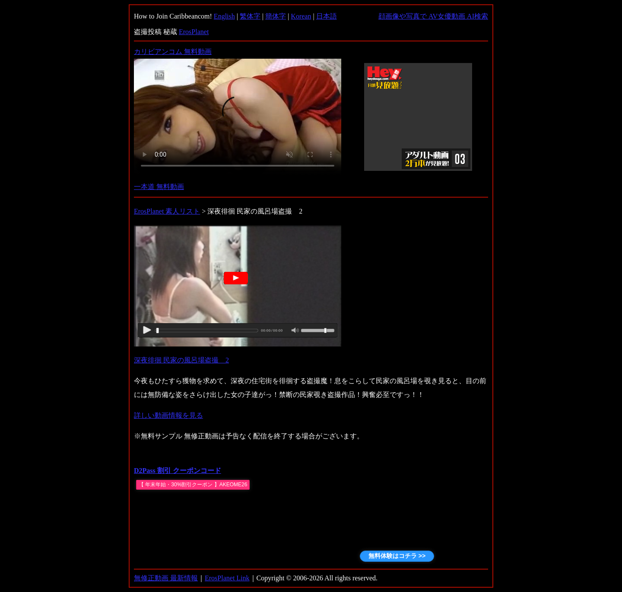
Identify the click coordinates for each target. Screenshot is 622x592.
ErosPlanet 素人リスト (167, 211)
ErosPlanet (194, 31)
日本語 (326, 16)
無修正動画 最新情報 (166, 578)
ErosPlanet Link (227, 578)
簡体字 (275, 16)
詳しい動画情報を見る (168, 415)
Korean (301, 16)
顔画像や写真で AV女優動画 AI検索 (433, 16)
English (224, 16)
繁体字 (250, 16)
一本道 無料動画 (159, 186)
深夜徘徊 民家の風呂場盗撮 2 (181, 360)
